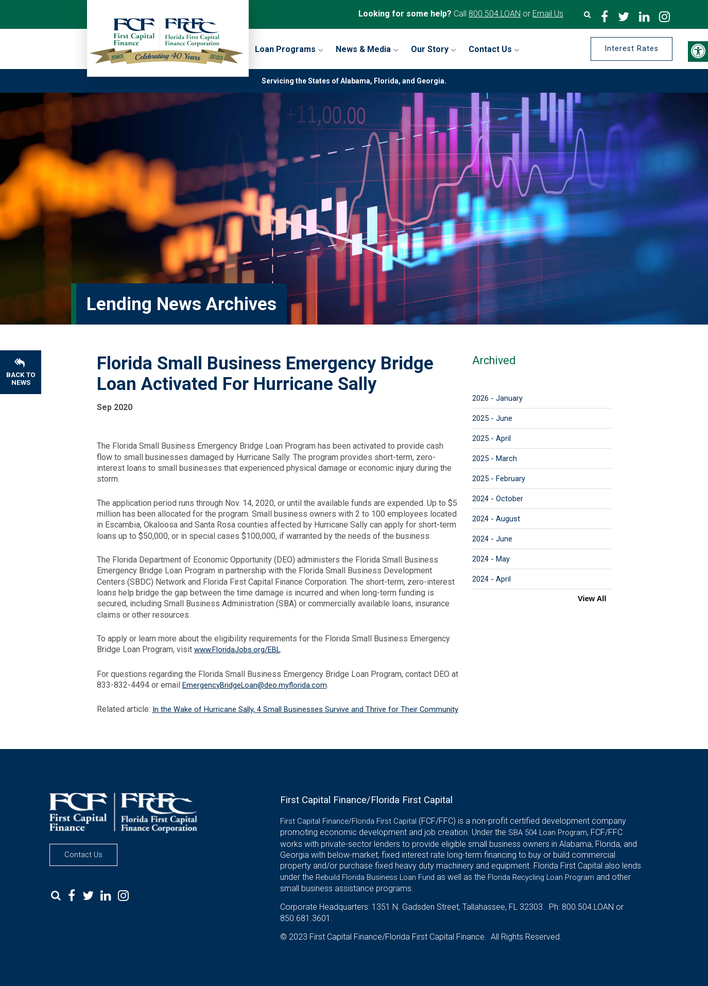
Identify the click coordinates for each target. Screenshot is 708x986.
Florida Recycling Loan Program (541, 877)
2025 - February (498, 478)
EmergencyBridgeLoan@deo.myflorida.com (254, 685)
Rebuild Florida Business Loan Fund (375, 877)
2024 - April (491, 579)
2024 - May (491, 559)
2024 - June (492, 538)
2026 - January (497, 398)
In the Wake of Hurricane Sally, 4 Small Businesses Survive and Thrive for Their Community (305, 709)
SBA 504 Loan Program (547, 832)
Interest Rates (630, 49)
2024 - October (497, 498)
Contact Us (83, 854)
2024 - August (496, 518)
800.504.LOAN (495, 14)
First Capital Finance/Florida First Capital (348, 821)
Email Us (547, 14)
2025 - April (491, 438)
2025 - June (492, 418)
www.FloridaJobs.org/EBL (237, 649)
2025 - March (494, 458)
